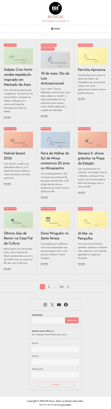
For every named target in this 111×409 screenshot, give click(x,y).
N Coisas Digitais (64, 404)
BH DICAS (55, 16)
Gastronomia (85, 45)
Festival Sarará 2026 (14, 156)
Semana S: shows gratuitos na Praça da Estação (91, 158)
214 (62, 286)
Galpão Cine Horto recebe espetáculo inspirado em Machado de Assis (18, 77)
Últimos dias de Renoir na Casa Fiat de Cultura (18, 238)
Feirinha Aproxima (91, 69)
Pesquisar (37, 315)
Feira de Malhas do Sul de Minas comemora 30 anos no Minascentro (55, 161)
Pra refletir (47, 49)
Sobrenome (37, 369)
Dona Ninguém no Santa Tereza (55, 236)
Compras (45, 129)
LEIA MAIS (7, 117)
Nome (35, 356)
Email (35, 343)
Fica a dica (10, 45)
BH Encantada (48, 45)
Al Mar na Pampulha (85, 236)
